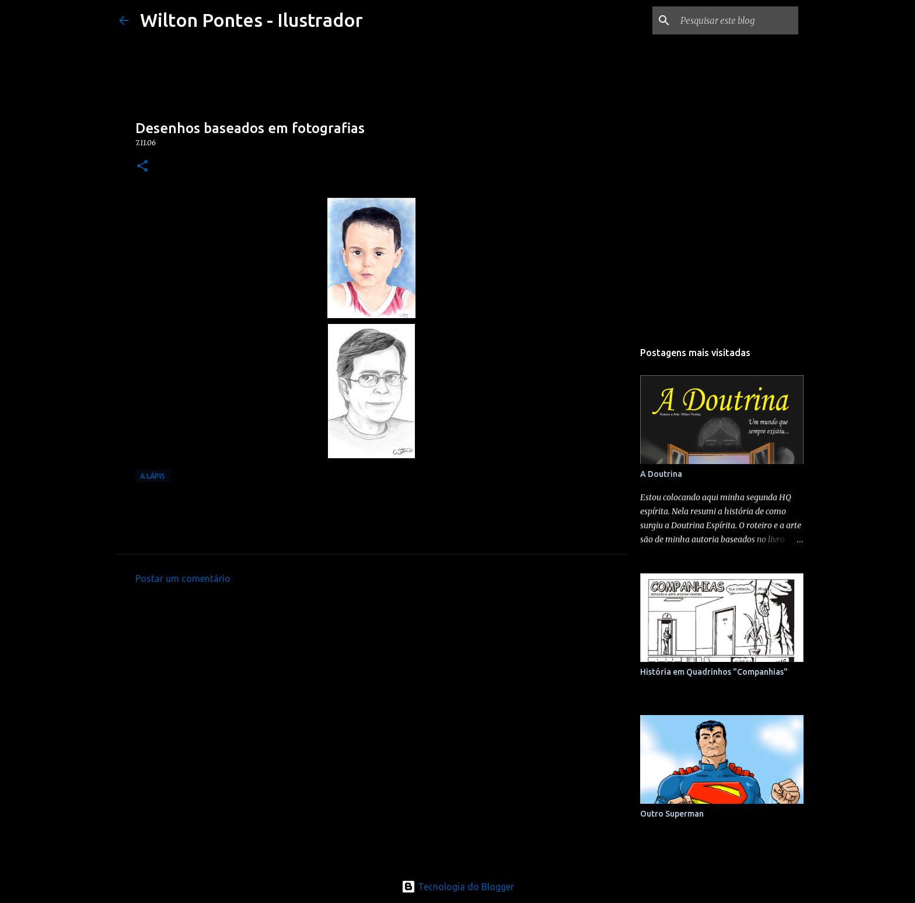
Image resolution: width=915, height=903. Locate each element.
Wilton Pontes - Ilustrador (251, 19)
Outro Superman (672, 813)
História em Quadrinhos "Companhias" (714, 672)
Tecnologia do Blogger (457, 886)
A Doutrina (661, 474)
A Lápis (152, 476)
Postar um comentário (183, 578)
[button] (142, 167)
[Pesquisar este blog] (737, 20)
